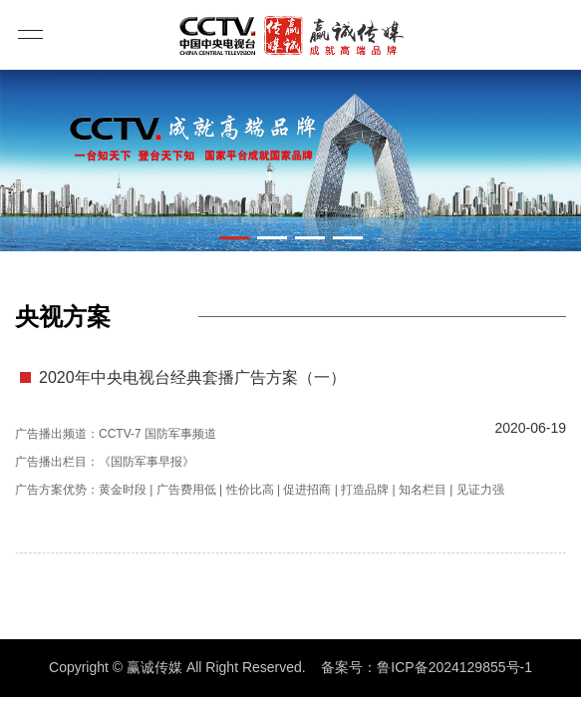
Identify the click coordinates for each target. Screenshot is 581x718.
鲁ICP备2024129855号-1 (454, 667)
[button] (234, 237)
